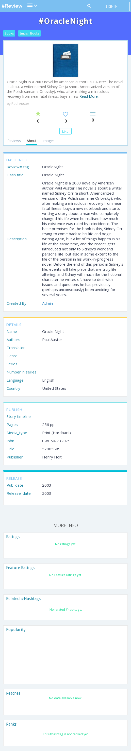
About (32, 140)
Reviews (14, 140)
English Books (29, 33)
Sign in (112, 6)
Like (65, 131)
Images (48, 140)
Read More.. (89, 96)
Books (9, 33)
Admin (47, 303)
